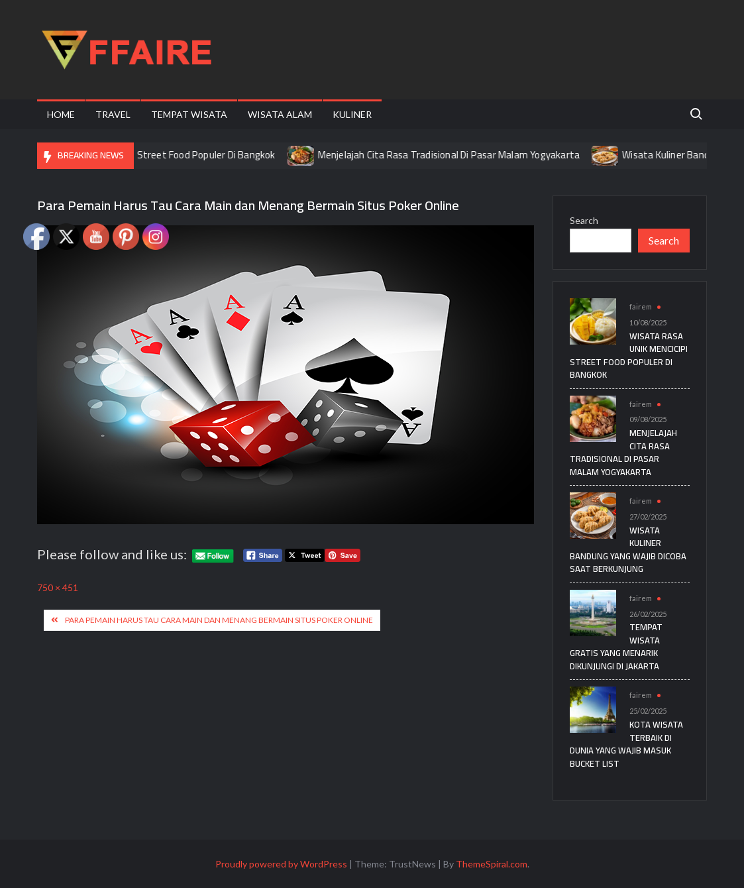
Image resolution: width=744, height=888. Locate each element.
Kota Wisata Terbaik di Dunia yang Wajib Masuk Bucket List (626, 743)
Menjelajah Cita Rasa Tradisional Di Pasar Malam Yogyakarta (459, 154)
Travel (113, 114)
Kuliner (352, 114)
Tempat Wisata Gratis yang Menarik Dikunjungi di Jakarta (616, 646)
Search (584, 220)
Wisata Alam (280, 114)
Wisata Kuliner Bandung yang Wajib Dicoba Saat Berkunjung (628, 549)
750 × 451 (57, 587)
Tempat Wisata (189, 114)
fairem (640, 306)
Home (61, 114)
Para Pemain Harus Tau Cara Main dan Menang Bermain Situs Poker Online (219, 620)
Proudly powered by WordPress (281, 863)
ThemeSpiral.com (491, 863)
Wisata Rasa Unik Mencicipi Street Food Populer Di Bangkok (157, 154)
